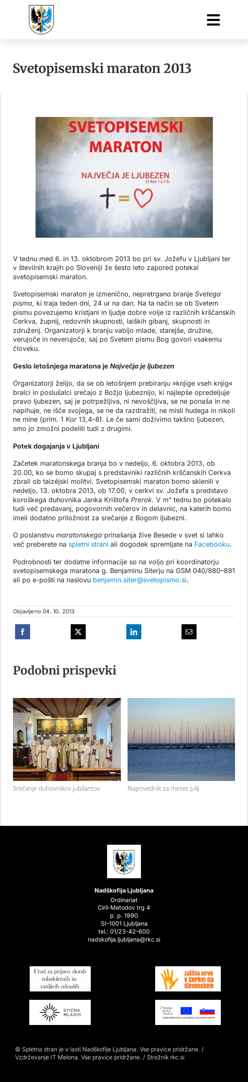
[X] (78, 631)
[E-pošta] (189, 631)
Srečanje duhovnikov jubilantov (56, 788)
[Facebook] (22, 631)
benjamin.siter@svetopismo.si (140, 580)
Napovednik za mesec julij (163, 788)
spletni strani (88, 544)
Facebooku (212, 544)
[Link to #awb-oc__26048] (213, 20)
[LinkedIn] (133, 631)
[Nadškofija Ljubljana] (41, 8)
